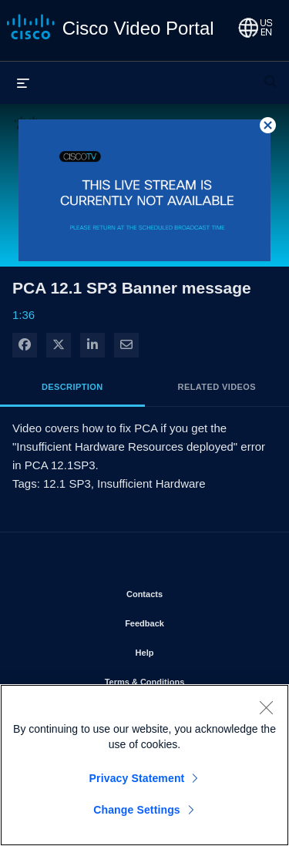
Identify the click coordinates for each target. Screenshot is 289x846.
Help (189, 649)
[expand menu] (23, 82)
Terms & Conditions (185, 679)
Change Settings (136, 810)
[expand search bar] (270, 75)
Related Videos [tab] (217, 386)
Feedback (188, 620)
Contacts (188, 591)
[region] (144, 765)
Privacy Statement (137, 778)
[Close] (266, 707)
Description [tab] (72, 386)
